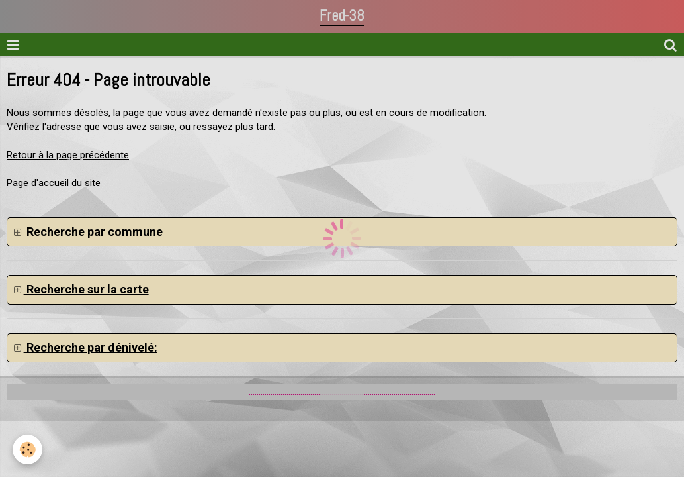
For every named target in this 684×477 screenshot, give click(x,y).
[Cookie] (28, 449)
